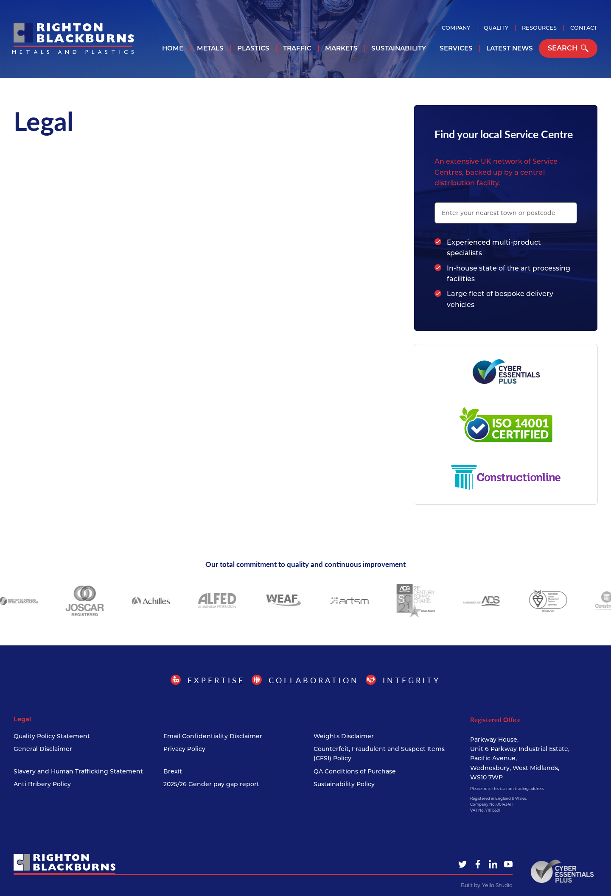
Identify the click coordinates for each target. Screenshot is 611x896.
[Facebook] (478, 864)
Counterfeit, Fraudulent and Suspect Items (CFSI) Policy (379, 753)
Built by (487, 885)
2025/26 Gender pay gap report (211, 784)
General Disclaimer (43, 749)
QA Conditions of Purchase (355, 771)
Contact (583, 28)
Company (456, 28)
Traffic (297, 48)
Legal (22, 719)
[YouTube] (508, 864)
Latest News (509, 48)
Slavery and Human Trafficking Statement (78, 771)
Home (172, 48)
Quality (496, 28)
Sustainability (398, 48)
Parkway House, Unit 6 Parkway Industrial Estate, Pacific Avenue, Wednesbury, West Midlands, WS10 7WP (519, 759)
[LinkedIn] (493, 864)
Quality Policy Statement (52, 736)
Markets (341, 48)
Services (456, 48)
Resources (539, 28)
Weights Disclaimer (344, 736)
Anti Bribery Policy (42, 784)
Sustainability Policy (344, 784)
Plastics (253, 48)
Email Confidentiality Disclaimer (212, 736)
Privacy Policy (184, 749)
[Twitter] (462, 864)
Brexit (172, 771)
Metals (210, 48)
